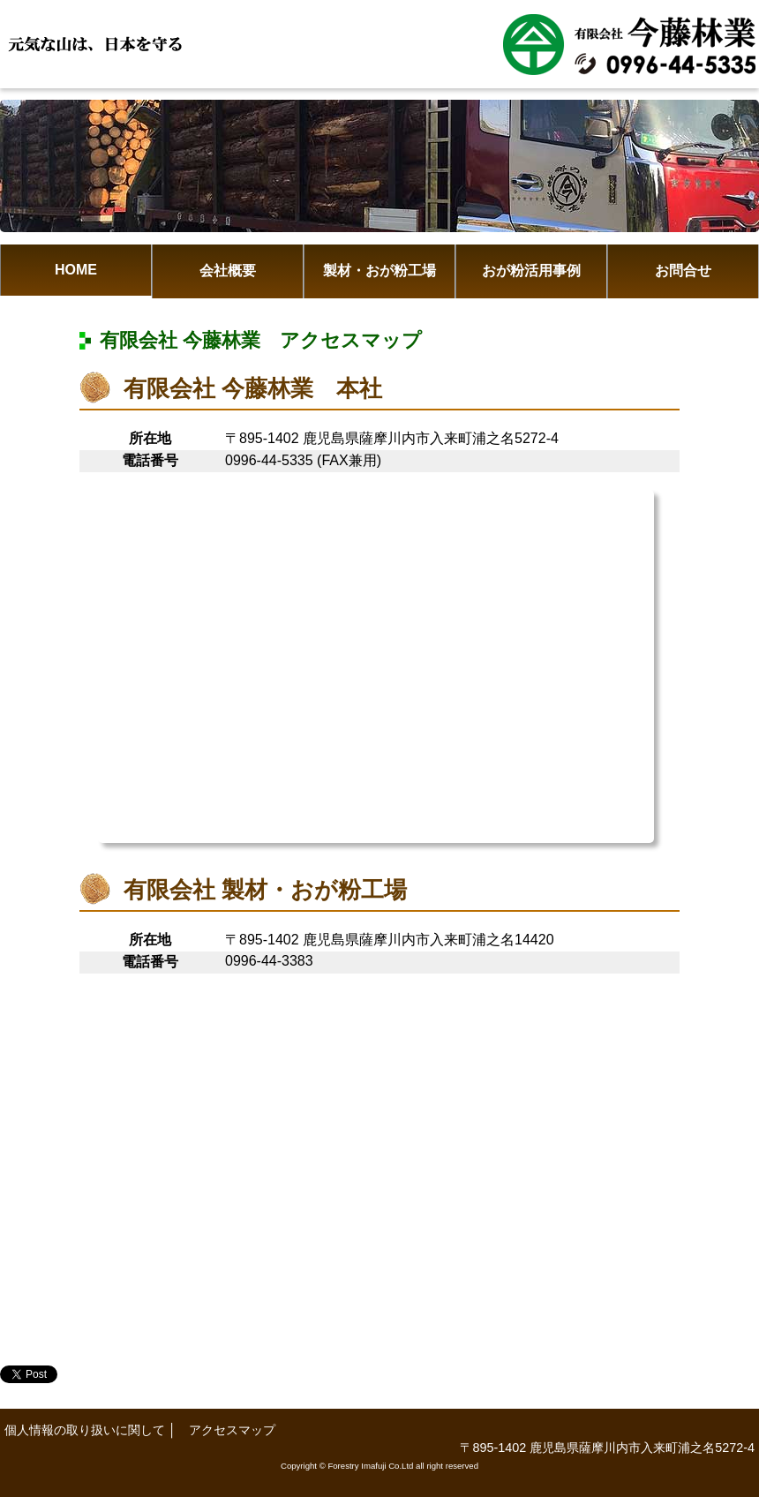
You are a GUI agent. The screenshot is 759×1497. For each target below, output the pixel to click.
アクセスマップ (232, 1430)
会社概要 (227, 270)
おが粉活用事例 (531, 270)
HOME (76, 269)
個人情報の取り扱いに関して (84, 1430)
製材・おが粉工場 (379, 270)
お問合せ (683, 270)
